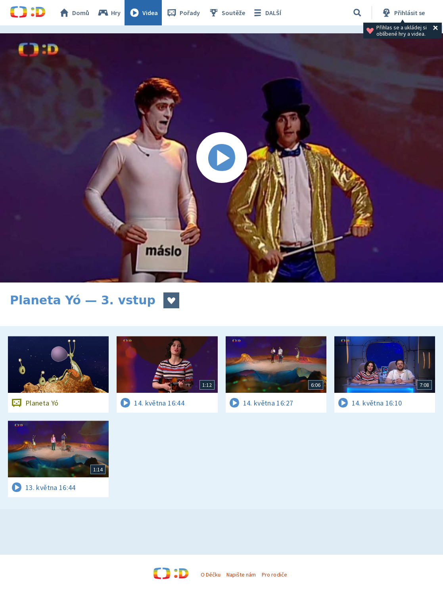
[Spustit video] (221, 158)
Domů (73, 13)
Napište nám (241, 574)
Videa (143, 13)
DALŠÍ (266, 13)
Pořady (183, 13)
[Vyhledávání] (357, 12)
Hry (109, 13)
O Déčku (211, 574)
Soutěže (226, 13)
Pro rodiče (274, 574)
